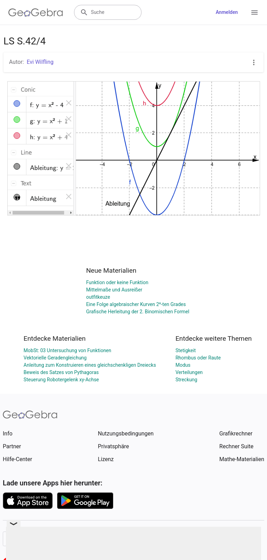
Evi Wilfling (40, 62)
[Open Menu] (254, 12)
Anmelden (227, 12)
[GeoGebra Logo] (35, 12)
